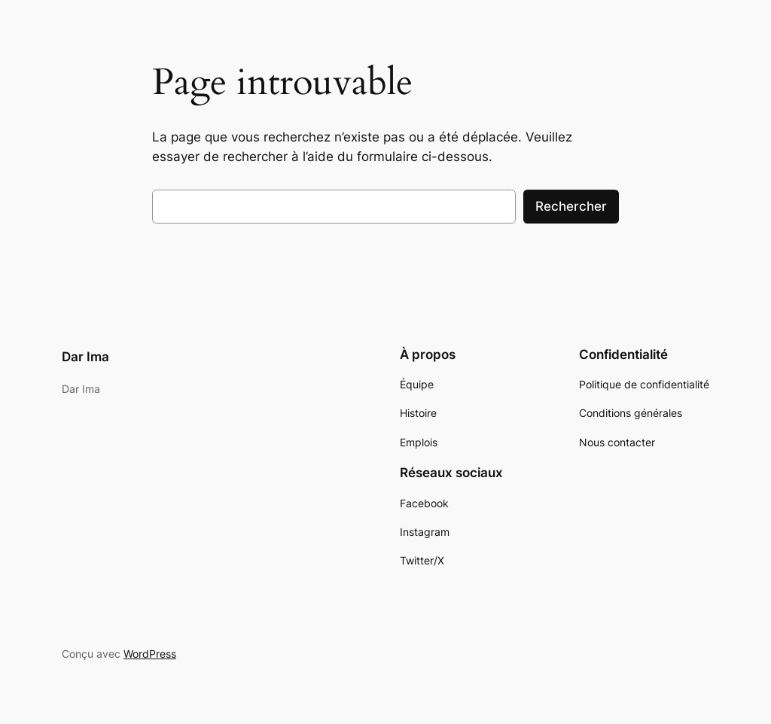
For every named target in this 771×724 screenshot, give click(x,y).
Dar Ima (85, 356)
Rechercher (571, 206)
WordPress (149, 653)
